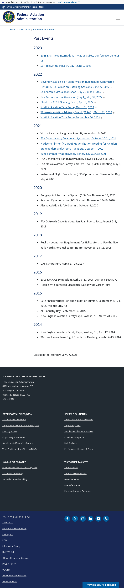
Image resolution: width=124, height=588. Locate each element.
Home (13, 29)
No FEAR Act (8, 552)
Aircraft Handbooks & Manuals (78, 419)
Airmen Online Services (75, 473)
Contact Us (8, 398)
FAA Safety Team (72, 485)
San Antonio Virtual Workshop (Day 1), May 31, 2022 (73, 97)
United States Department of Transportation (26, 6)
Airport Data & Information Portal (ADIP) (20, 425)
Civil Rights (7, 534)
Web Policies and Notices (14, 575)
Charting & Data (9, 431)
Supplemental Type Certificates (17, 443)
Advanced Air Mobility (12, 473)
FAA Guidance (70, 443)
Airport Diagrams (72, 425)
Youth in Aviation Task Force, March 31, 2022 (69, 107)
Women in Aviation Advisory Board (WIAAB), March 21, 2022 (78, 112)
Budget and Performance (14, 528)
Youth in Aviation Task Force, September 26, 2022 (72, 117)
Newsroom (24, 29)
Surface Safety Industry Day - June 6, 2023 (66, 66)
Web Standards (9, 581)
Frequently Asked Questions (78, 491)
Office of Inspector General (15, 557)
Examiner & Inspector (74, 437)
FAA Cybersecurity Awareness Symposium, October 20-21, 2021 (78, 138)
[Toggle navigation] (118, 18)
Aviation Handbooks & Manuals (78, 431)
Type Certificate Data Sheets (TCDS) (19, 449)
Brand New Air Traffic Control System (19, 467)
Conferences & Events (44, 29)
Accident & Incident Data (14, 419)
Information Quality (11, 546)
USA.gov (6, 569)
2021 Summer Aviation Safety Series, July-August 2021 (73, 154)
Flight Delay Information (13, 437)
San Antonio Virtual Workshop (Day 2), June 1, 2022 (72, 92)
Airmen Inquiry (71, 467)
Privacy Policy (9, 563)
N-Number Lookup (72, 479)
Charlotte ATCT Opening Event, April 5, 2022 (68, 102)
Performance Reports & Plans (78, 449)
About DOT (7, 522)
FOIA (4, 540)
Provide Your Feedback (101, 584)
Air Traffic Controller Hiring (14, 479)
